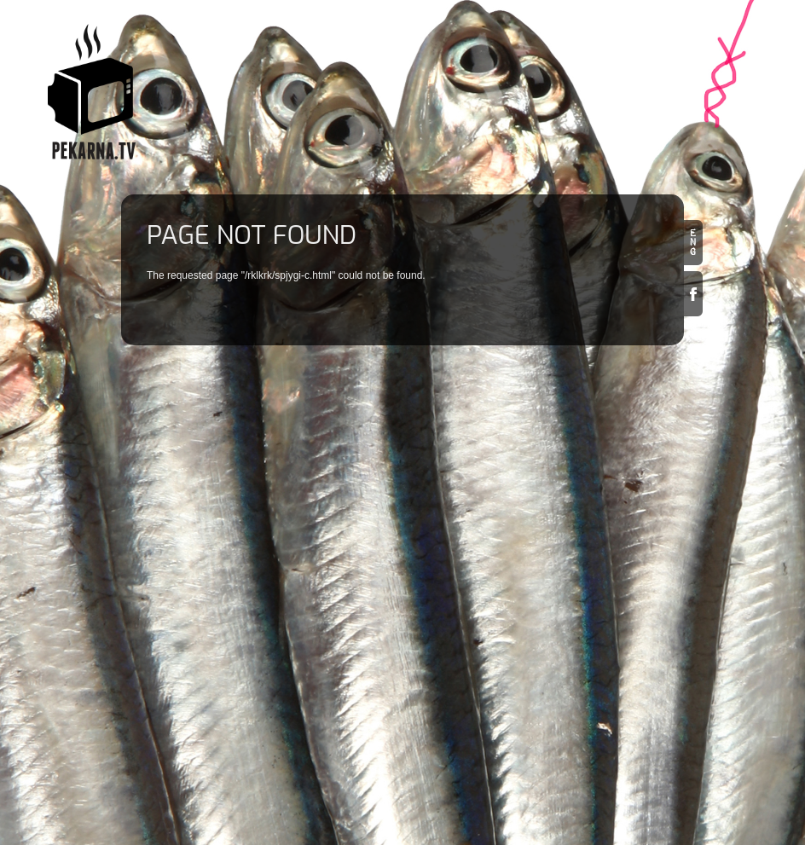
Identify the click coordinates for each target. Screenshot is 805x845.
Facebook (693, 293)
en (693, 242)
